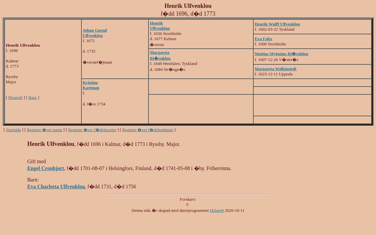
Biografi (15, 97)
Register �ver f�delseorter (92, 129)
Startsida (13, 129)
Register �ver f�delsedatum (147, 129)
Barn (32, 97)
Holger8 (217, 210)
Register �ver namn (44, 129)
